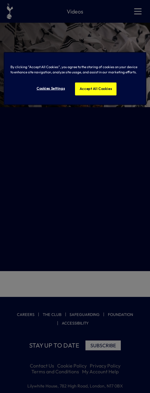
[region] (75, 78)
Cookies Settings (51, 88)
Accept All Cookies (96, 89)
